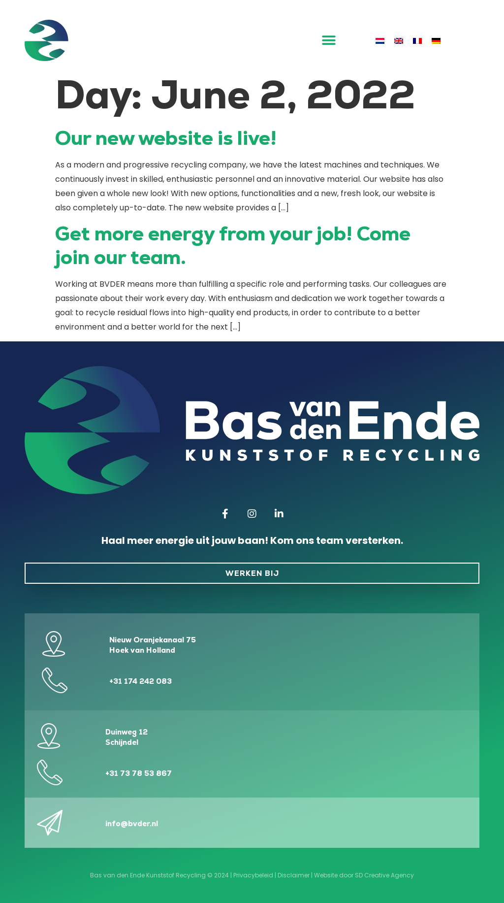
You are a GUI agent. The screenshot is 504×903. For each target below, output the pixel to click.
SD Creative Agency (384, 875)
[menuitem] (380, 40)
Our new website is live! (166, 138)
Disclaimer (294, 875)
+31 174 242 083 (140, 681)
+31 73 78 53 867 (138, 773)
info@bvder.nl (131, 823)
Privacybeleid (253, 875)
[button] (329, 40)
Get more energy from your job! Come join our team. (232, 245)
